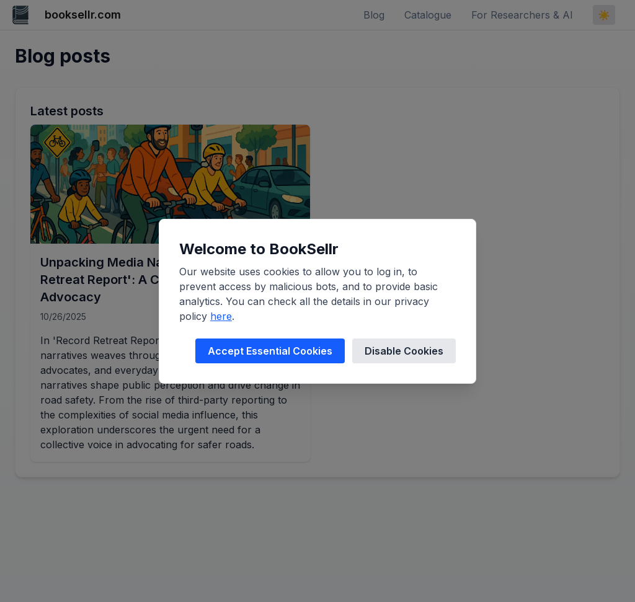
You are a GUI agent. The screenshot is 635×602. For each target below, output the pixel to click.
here (221, 316)
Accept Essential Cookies (270, 351)
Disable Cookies (404, 351)
